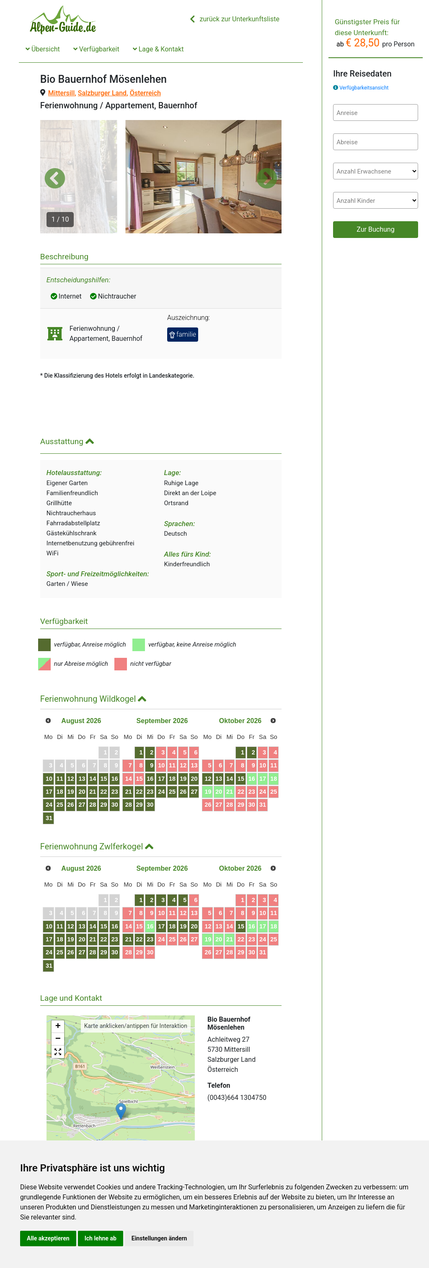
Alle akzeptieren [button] (48, 1238)
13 (100, 746)
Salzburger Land (102, 93)
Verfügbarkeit (96, 49)
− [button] (58, 1007)
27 (100, 772)
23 (145, 760)
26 (85, 772)
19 (85, 760)
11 (70, 746)
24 (55, 772)
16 (145, 746)
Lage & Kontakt (158, 49)
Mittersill (61, 93)
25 (70, 772)
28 (115, 772)
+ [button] (58, 994)
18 (70, 760)
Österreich (145, 93)
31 (55, 785)
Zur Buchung (375, 229)
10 (55, 746)
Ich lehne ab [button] (100, 1238)
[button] (54, 161)
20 (100, 760)
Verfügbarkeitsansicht (363, 88)
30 (145, 772)
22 (130, 760)
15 (130, 746)
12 (85, 746)
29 (130, 772)
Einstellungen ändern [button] (159, 1238)
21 (115, 760)
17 (55, 760)
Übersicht (43, 49)
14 (115, 746)
